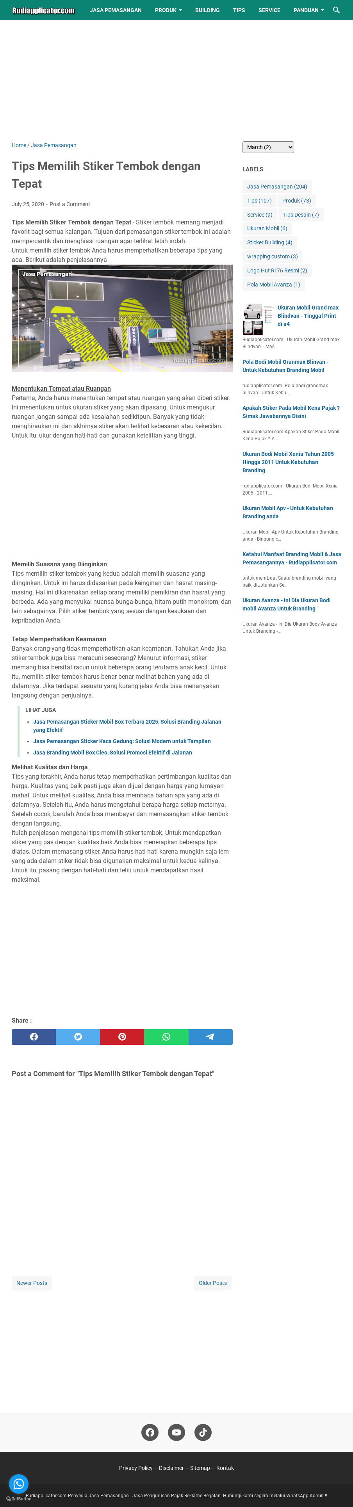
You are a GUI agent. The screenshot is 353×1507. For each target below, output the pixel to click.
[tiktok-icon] (203, 1432)
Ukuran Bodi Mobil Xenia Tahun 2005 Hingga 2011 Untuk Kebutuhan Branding (288, 462)
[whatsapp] (166, 1037)
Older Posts (213, 1283)
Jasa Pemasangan (116, 10)
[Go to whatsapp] (19, 1484)
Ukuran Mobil (267, 228)
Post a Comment (70, 204)
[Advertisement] (122, 86)
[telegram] (211, 1037)
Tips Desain (301, 215)
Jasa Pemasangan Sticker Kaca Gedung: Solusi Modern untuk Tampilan (122, 741)
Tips (239, 10)
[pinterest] (122, 1037)
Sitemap (200, 1468)
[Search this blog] (336, 10)
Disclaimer (171, 1468)
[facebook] (34, 1037)
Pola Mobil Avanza (273, 284)
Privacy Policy (136, 1468)
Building (207, 10)
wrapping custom (272, 256)
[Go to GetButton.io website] (18, 1499)
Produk (165, 10)
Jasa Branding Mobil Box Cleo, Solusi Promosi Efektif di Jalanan (112, 752)
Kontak (225, 1468)
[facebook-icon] (150, 1432)
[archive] (268, 147)
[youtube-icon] (176, 1432)
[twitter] (78, 1037)
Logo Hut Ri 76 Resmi (277, 270)
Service (269, 10)
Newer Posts (31, 1283)
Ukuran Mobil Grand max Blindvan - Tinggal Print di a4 (308, 315)
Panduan (306, 10)
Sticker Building (269, 242)
